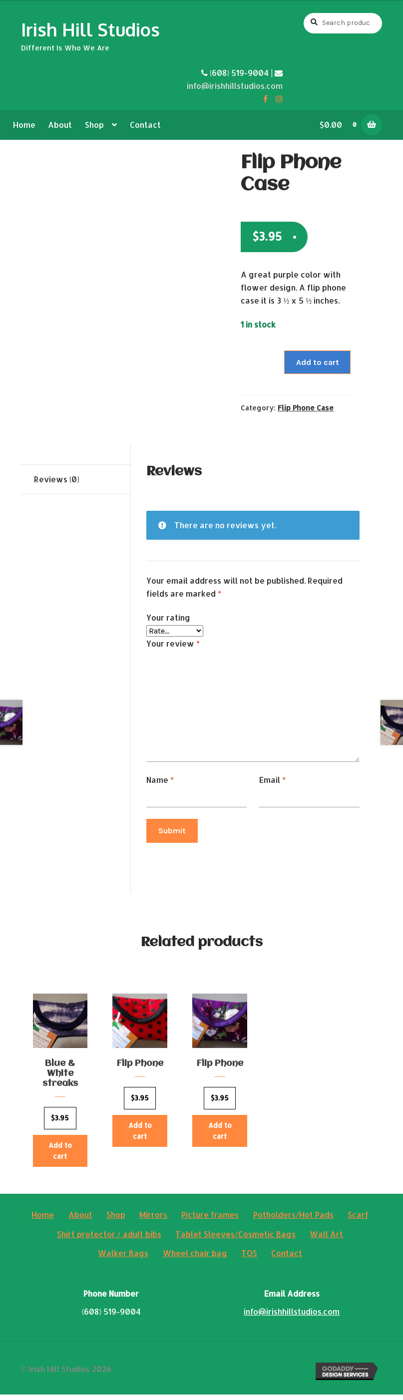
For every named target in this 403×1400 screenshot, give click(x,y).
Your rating (168, 617)
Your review (173, 643)
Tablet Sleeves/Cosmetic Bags (235, 1239)
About (60, 124)
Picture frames (210, 1220)
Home (24, 124)
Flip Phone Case (306, 407)
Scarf (358, 1220)
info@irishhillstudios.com (235, 85)
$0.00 (344, 124)
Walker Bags (123, 1258)
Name (160, 779)
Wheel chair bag (195, 1258)
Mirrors (153, 1220)
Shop (94, 124)
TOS (249, 1258)
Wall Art (326, 1239)
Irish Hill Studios (90, 29)
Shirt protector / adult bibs (109, 1239)
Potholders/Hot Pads (293, 1220)
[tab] (76, 479)
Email (272, 779)
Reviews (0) (56, 479)
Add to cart (317, 362)
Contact (145, 124)
